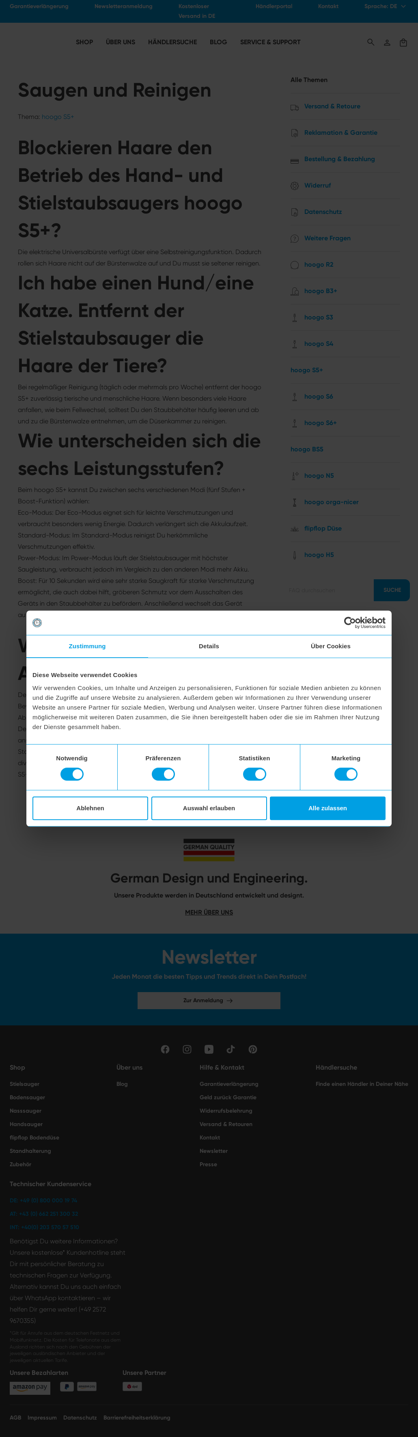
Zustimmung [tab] (87, 646)
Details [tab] (209, 646)
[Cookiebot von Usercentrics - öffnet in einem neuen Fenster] (350, 623)
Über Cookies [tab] (331, 646)
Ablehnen (90, 808)
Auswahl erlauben (209, 808)
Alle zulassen (327, 808)
